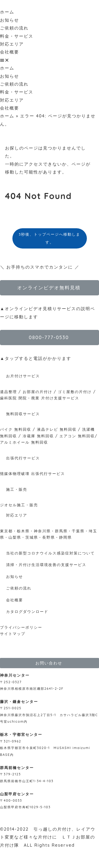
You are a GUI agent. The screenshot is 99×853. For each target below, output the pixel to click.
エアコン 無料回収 (77, 436)
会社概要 (9, 51)
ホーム (7, 11)
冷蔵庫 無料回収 (38, 436)
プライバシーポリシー (21, 627)
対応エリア (12, 44)
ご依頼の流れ (14, 28)
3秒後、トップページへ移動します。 (49, 238)
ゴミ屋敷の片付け (75, 391)
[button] (49, 60)
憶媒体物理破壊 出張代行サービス (32, 473)
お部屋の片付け (37, 391)
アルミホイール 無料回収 (24, 442)
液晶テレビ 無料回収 (57, 429)
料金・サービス (16, 36)
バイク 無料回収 (15, 429)
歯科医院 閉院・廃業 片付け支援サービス (39, 398)
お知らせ (9, 20)
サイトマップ (12, 633)
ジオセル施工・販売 (19, 505)
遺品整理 (8, 391)
